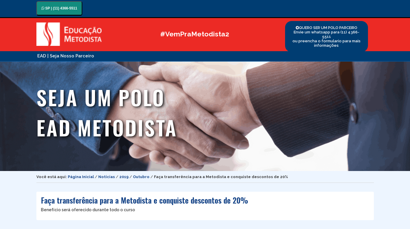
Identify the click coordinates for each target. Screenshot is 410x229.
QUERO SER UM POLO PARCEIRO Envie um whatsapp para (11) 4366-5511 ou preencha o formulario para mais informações (326, 36)
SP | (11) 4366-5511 (59, 8)
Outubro (141, 177)
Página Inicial (81, 177)
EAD (41, 56)
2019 (123, 177)
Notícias (106, 177)
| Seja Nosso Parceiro (70, 56)
